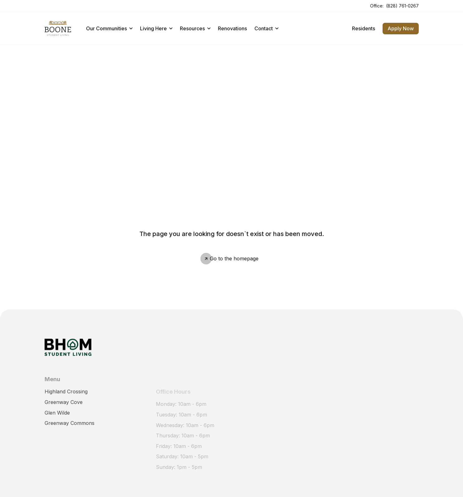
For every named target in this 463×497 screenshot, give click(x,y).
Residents (363, 28)
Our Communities (109, 28)
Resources (195, 28)
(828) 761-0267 (402, 5)
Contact (266, 28)
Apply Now (401, 28)
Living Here (156, 28)
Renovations (232, 28)
